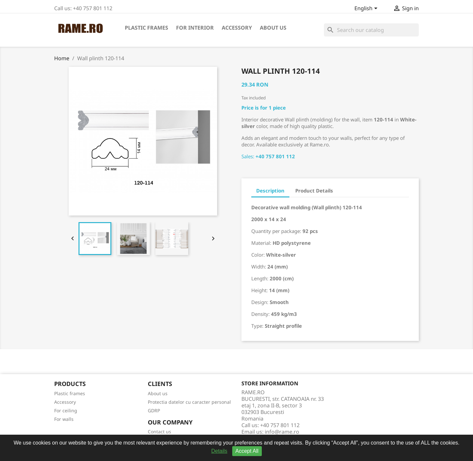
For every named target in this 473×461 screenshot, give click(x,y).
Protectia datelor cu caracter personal (189, 402)
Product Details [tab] (314, 190)
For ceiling (65, 410)
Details (219, 451)
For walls (64, 419)
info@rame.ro (282, 431)
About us (273, 27)
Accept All (247, 451)
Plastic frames (146, 27)
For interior (195, 27)
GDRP (154, 410)
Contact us (159, 431)
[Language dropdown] (367, 9)
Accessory (237, 27)
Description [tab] (270, 190)
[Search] (371, 30)
